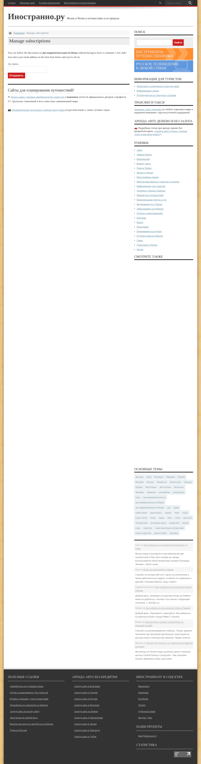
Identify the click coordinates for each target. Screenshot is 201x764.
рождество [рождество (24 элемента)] (174, 523)
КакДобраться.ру (147, 735)
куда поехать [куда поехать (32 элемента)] (156, 512)
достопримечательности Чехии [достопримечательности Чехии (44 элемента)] (150, 507)
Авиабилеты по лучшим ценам (26, 686)
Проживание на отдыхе (149, 231)
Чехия (140, 249)
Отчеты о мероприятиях (150, 213)
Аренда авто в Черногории (88, 717)
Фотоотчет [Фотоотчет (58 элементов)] (179, 487)
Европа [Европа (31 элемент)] (181, 477)
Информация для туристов (151, 186)
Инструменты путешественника (80, 3)
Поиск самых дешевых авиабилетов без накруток (37, 96)
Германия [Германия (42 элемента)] (170, 477)
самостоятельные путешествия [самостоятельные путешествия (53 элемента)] (169, 528)
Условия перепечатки (49, 3)
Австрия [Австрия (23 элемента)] (139, 477)
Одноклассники (146, 711)
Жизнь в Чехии (145, 172)
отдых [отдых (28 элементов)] (185, 512)
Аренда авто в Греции (86, 692)
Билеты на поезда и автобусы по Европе (31, 723)
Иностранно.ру (36, 16)
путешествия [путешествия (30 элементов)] (142, 523)
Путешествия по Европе (150, 235)
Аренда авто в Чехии (85, 723)
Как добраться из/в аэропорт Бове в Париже (168, 608)
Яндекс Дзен (145, 717)
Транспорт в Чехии (147, 244)
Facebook (143, 698)
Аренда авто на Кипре (86, 711)
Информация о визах (148, 90)
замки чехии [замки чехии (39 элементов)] (141, 512)
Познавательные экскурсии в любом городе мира (38, 109)
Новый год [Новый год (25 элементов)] (162, 482)
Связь (140, 240)
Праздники (142, 226)
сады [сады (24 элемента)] (138, 528)
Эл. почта (13, 63)
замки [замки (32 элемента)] (176, 507)
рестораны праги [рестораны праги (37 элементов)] (158, 523)
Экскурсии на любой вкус (24, 717)
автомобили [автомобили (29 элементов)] (164, 492)
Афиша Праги (144, 154)
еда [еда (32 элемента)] (168, 507)
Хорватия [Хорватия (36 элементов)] (151, 492)
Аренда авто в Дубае (85, 736)
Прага (140, 222)
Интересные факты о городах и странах (158, 181)
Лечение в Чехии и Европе (151, 190)
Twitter (141, 705)
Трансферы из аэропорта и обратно (29, 705)
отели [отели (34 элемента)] (152, 518)
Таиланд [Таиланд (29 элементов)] (188, 482)
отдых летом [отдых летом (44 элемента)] (141, 518)
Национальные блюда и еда (151, 199)
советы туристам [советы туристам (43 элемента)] (143, 533)
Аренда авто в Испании (86, 705)
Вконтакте (143, 686)
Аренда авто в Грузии (85, 698)
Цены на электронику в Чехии (158, 569)
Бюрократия (143, 159)
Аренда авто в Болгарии (87, 686)
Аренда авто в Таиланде (87, 730)
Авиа (139, 149)
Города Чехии (144, 168)
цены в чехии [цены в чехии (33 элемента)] (160, 533)
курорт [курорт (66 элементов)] (168, 512)
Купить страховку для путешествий (29, 698)
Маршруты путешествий (150, 195)
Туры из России (18, 730)
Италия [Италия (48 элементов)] (150, 482)
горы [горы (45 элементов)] (138, 497)
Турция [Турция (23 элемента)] (139, 487)
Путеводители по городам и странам (156, 95)
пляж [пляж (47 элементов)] (177, 518)
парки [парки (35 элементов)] (161, 518)
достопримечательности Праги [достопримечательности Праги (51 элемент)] (150, 502)
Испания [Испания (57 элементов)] (139, 482)
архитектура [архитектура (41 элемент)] (178, 492)
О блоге (12, 3)
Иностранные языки (148, 177)
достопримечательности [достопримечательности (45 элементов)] (154, 497)
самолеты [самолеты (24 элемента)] (147, 528)
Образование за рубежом (150, 208)
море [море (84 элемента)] (177, 512)
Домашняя (19, 32)
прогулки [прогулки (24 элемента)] (187, 518)
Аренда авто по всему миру (25, 711)
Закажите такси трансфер (148, 109)
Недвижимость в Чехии (149, 204)
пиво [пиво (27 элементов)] (169, 518)
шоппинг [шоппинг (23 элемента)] (174, 533)
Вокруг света (144, 163)
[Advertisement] (163, 363)
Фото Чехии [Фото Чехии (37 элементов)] (165, 487)
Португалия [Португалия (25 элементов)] (175, 482)
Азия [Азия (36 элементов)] (149, 477)
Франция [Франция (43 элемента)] (140, 492)
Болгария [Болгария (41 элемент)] (158, 477)
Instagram (143, 692)
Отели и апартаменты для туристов (29, 692)
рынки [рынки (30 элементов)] (185, 523)
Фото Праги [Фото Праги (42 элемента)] (150, 487)
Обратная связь (27, 3)
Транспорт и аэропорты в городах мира (158, 86)
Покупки (141, 217)
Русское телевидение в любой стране (157, 66)
